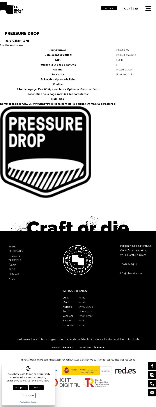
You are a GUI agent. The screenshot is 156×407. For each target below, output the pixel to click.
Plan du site (133, 339)
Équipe (13, 264)
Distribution (17, 251)
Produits (14, 255)
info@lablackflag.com (132, 273)
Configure (28, 395)
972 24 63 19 (130, 8)
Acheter (109, 8)
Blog (12, 269)
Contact (14, 274)
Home (12, 246)
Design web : (62, 347)
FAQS (12, 278)
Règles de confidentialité (79, 339)
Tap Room (15, 260)
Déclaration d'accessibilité (109, 339)
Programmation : (92, 347)
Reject (36, 387)
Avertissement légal (27, 339)
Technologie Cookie (52, 339)
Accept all (20, 387)
